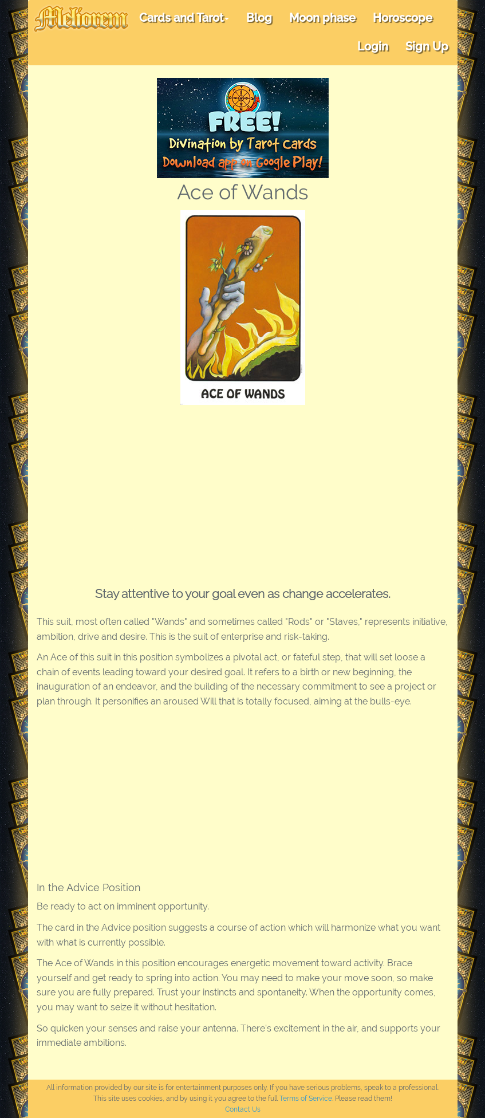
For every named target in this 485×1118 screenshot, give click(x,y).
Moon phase (322, 18)
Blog (259, 18)
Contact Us (243, 1109)
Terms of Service (305, 1099)
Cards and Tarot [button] (184, 18)
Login (372, 46)
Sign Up (426, 46)
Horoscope (402, 18)
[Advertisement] (243, 491)
